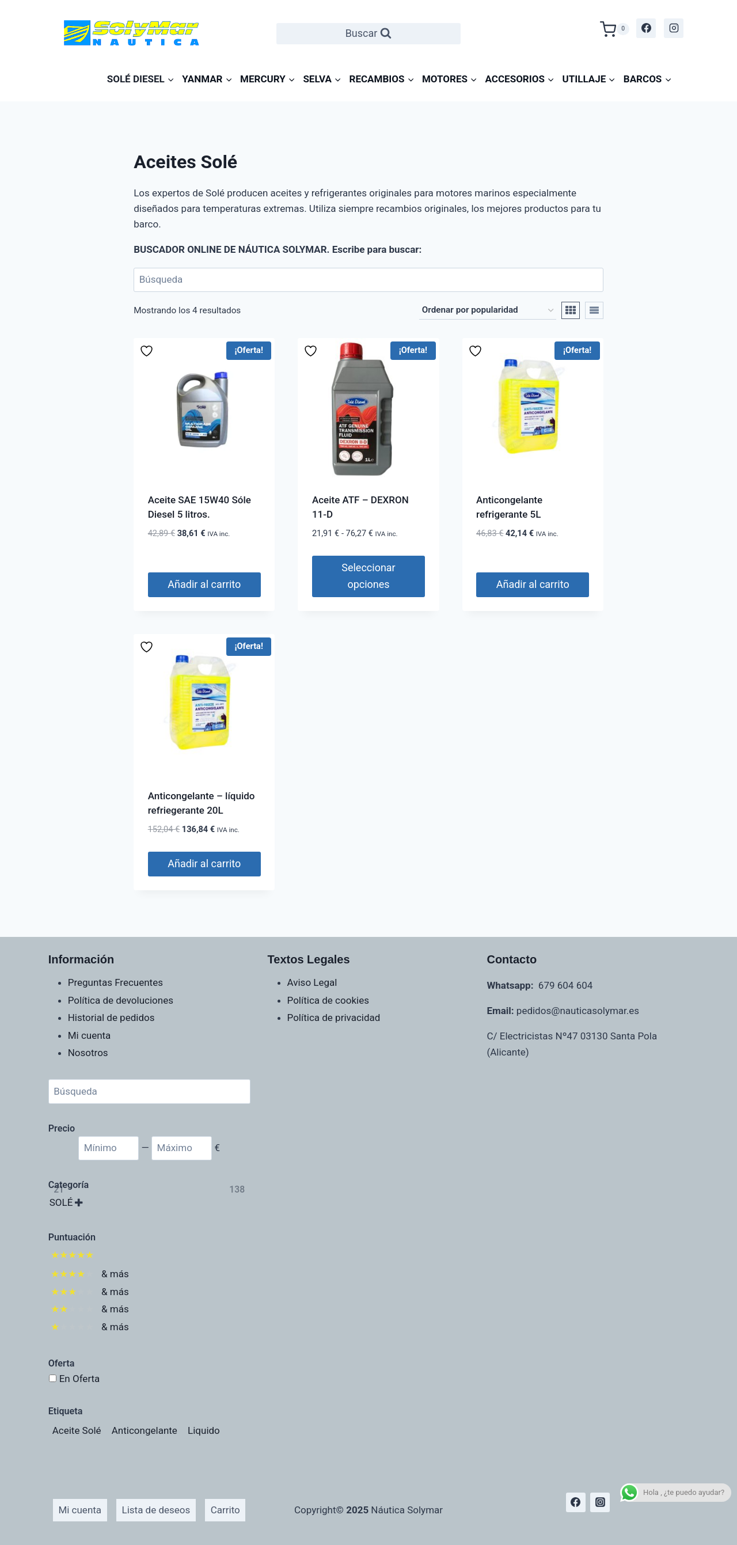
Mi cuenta (89, 1035)
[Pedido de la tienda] (487, 310)
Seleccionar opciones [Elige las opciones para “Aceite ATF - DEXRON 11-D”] (368, 575)
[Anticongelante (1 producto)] (144, 1430)
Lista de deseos (156, 1510)
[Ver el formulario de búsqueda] (368, 33)
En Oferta (79, 1378)
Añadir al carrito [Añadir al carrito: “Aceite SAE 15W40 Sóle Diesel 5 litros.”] (204, 584)
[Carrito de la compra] (614, 28)
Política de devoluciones (120, 1000)
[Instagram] (673, 28)
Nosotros (88, 1052)
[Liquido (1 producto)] (204, 1430)
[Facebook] (646, 28)
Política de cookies (328, 1000)
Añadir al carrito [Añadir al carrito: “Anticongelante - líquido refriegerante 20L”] (204, 863)
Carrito (225, 1510)
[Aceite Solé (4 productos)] (76, 1430)
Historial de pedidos (111, 1017)
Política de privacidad (334, 1017)
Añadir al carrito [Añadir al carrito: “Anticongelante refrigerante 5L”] (532, 584)
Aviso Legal (312, 982)
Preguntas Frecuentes (115, 982)
